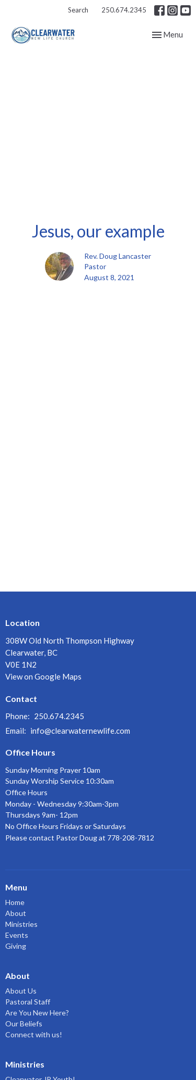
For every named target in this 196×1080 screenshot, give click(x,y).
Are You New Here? (37, 1012)
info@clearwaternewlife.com (80, 730)
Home (15, 902)
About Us (21, 990)
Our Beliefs (23, 1023)
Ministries (21, 924)
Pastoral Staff (27, 1001)
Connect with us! (33, 1034)
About (15, 913)
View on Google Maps (43, 676)
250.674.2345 (123, 10)
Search (78, 10)
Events (16, 935)
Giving (15, 945)
